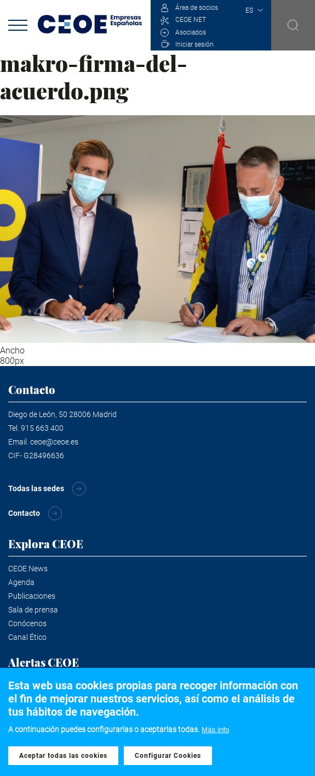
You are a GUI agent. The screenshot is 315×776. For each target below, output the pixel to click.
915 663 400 (42, 428)
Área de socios (196, 8)
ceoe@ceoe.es (54, 441)
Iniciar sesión (194, 44)
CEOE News (28, 568)
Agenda (21, 582)
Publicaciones (31, 596)
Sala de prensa (33, 609)
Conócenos (27, 623)
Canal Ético (27, 637)
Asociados (190, 32)
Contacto (24, 513)
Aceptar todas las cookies (63, 756)
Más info (215, 730)
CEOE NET (190, 20)
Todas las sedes (36, 488)
